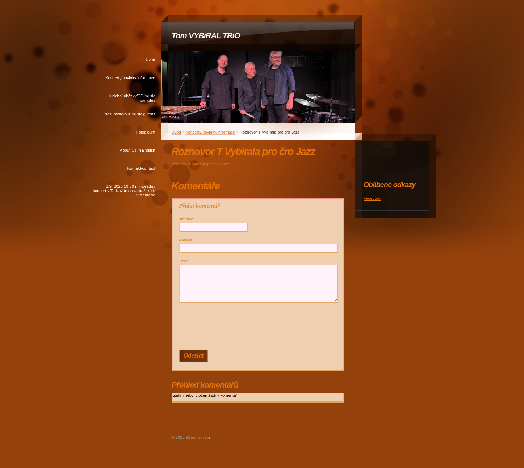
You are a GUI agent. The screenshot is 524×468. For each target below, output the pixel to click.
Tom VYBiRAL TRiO (206, 35)
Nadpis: (186, 240)
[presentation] (259, 326)
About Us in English (137, 150)
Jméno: (186, 219)
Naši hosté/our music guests (129, 114)
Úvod (150, 60)
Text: (183, 261)
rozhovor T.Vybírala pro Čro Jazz (201, 164)
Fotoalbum (145, 132)
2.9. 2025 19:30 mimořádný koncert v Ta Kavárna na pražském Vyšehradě (124, 190)
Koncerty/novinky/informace (130, 78)
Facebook (372, 198)
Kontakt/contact (141, 168)
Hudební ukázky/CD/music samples (131, 98)
